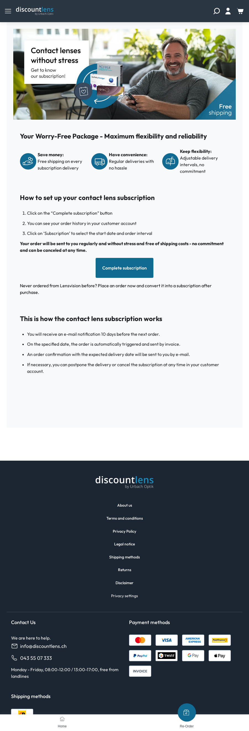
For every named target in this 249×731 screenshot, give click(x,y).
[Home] (62, 719)
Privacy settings (124, 595)
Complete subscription (124, 268)
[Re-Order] (187, 712)
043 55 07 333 (31, 658)
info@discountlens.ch (39, 646)
